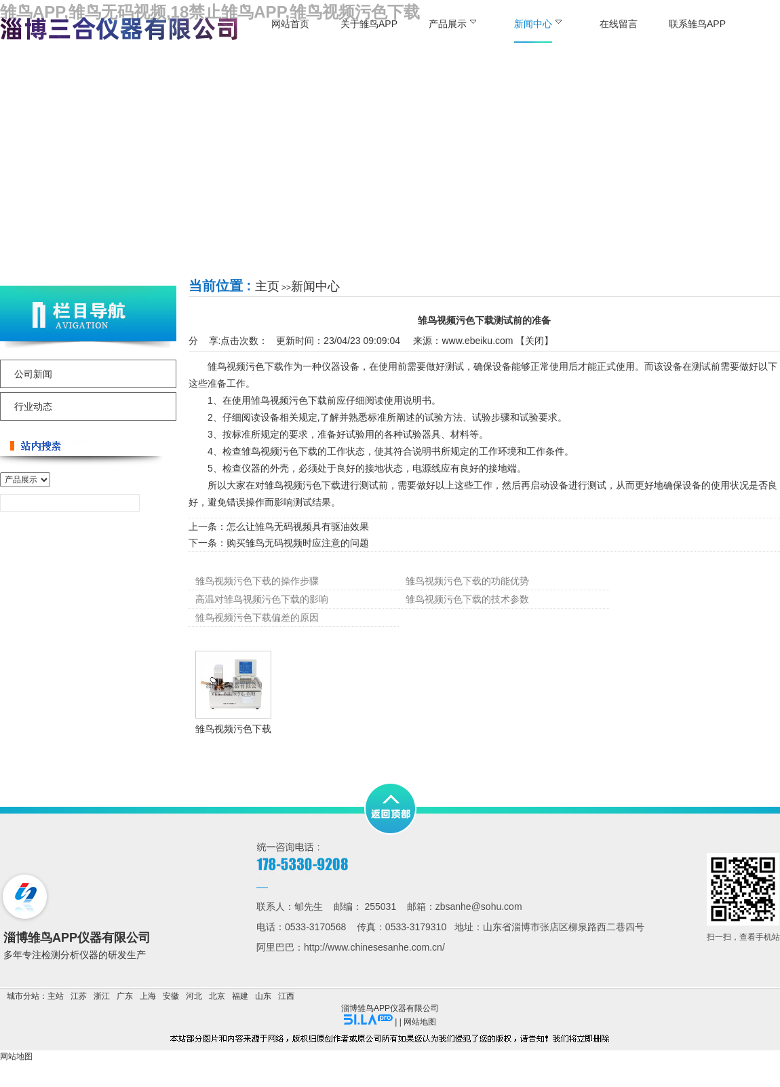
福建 (240, 996)
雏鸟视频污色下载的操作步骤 (257, 580)
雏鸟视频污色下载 (233, 728)
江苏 (79, 996)
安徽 (171, 996)
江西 (286, 996)
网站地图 (420, 1022)
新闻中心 (315, 286)
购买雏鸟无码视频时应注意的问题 (298, 542)
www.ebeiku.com (477, 340)
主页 (267, 286)
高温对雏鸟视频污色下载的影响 (261, 599)
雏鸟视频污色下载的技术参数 (467, 599)
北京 (217, 996)
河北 (194, 996)
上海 (148, 996)
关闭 (534, 340)
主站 (55, 996)
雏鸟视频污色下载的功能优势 (467, 580)
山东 (263, 996)
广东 (125, 996)
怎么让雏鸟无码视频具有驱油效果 (298, 526)
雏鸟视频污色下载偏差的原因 (257, 617)
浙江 (102, 996)
